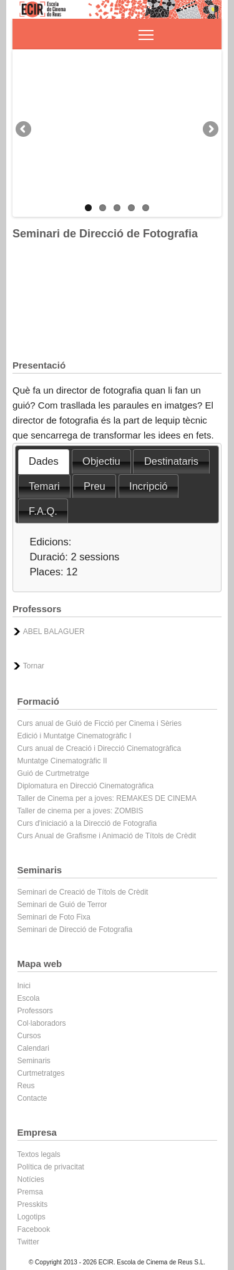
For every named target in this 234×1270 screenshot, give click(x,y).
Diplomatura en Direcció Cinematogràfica (85, 785)
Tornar (33, 666)
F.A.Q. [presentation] (43, 511)
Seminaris (34, 1060)
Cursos (29, 1035)
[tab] (44, 461)
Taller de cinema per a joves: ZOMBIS (80, 810)
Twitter (28, 1242)
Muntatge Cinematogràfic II (62, 761)
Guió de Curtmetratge (53, 773)
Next (209, 130)
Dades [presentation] (44, 461)
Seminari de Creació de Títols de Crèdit (83, 892)
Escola (28, 998)
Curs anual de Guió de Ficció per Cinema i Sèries (99, 723)
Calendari (33, 1048)
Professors (35, 1010)
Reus (26, 1085)
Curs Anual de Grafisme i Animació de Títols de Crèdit (107, 835)
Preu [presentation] (94, 486)
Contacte (32, 1098)
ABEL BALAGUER (54, 631)
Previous (24, 130)
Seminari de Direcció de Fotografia (75, 929)
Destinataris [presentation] (171, 461)
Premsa (30, 1192)
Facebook (34, 1229)
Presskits (32, 1204)
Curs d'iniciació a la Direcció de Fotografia (87, 823)
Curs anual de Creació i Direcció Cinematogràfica (99, 748)
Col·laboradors (41, 1023)
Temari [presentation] (44, 486)
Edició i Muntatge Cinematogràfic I (74, 736)
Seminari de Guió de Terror (62, 904)
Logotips (31, 1217)
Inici (24, 985)
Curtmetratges (41, 1073)
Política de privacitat (50, 1167)
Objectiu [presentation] (101, 461)
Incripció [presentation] (148, 486)
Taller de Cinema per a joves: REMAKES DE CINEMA (107, 798)
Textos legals (39, 1154)
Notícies (30, 1179)
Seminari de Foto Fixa (53, 917)
